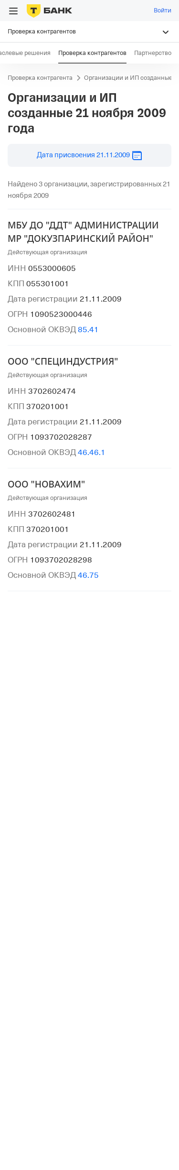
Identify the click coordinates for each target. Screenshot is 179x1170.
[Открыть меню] (13, 11)
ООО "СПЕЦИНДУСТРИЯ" (63, 361)
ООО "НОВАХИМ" (46, 484)
